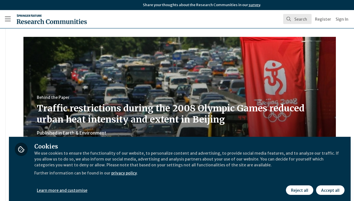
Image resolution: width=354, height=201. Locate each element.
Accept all (329, 186)
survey (254, 5)
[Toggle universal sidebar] (8, 19)
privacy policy (198, 175)
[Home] (43, 19)
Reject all (298, 186)
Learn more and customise (128, 186)
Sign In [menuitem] (342, 19)
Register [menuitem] (323, 19)
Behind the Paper (105, 97)
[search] (297, 19)
